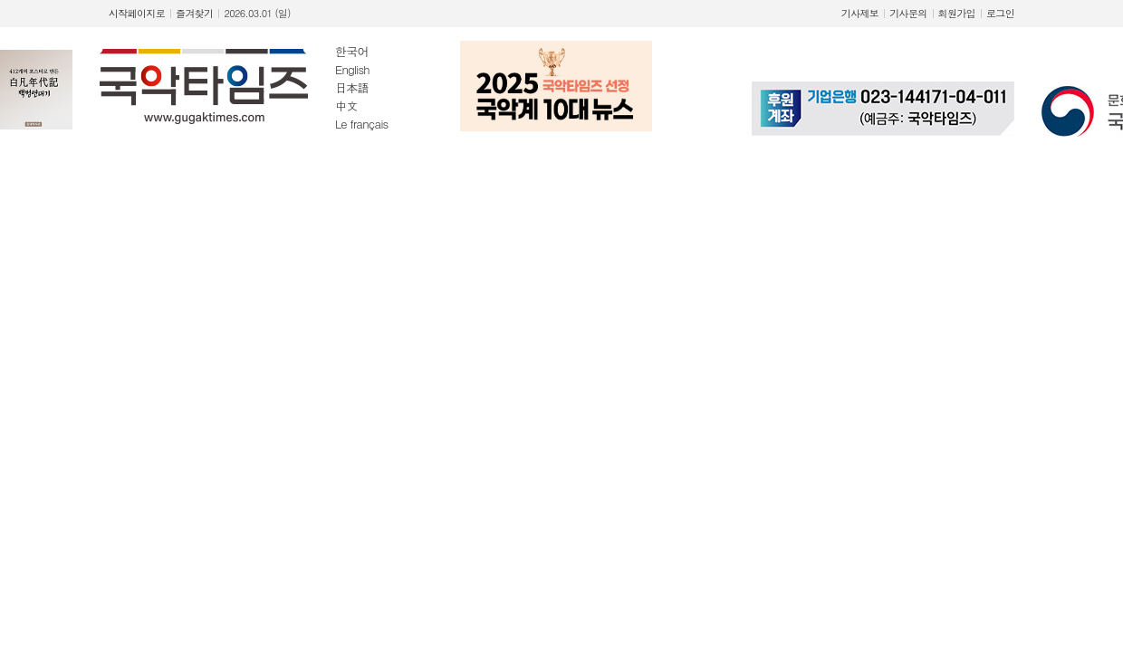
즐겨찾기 (194, 13)
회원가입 (956, 13)
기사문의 (907, 13)
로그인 (1000, 13)
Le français (362, 123)
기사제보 (859, 13)
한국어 (352, 51)
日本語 (352, 87)
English (352, 69)
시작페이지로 (137, 13)
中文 (346, 105)
